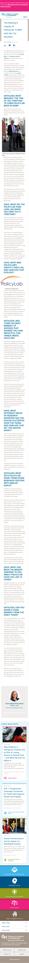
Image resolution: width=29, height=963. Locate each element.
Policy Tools (6, 930)
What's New (6, 923)
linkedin (14, 45)
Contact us (7, 954)
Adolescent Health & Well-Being (16, 812)
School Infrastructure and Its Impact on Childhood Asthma (14, 841)
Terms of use (22, 950)
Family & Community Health (14, 918)
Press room (5, 926)
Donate (21, 954)
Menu (25, 17)
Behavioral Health (14, 885)
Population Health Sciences (14, 860)
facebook (6, 45)
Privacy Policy (7, 950)
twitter (10, 45)
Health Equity (12, 778)
